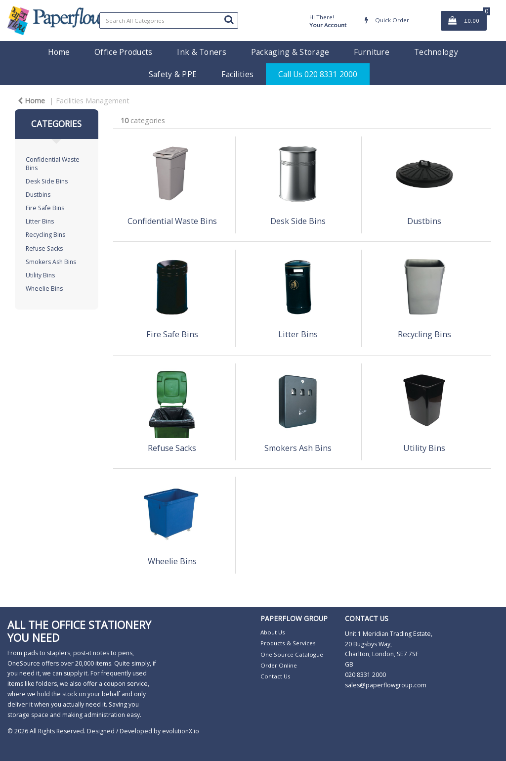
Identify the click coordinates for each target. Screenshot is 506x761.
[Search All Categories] (168, 20)
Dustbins (38, 194)
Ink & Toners (201, 51)
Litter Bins (40, 221)
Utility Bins (40, 275)
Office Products (123, 51)
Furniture (371, 51)
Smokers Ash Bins (51, 262)
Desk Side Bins (47, 181)
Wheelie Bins (44, 288)
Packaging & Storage (290, 51)
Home (59, 51)
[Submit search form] (228, 19)
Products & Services (288, 643)
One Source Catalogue (291, 654)
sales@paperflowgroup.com (385, 685)
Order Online (278, 665)
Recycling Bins (45, 234)
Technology (436, 51)
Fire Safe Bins (45, 208)
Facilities (237, 74)
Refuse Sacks (44, 248)
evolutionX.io (180, 731)
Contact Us (275, 676)
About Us (272, 632)
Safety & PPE (173, 74)
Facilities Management (92, 100)
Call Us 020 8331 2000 (317, 74)
